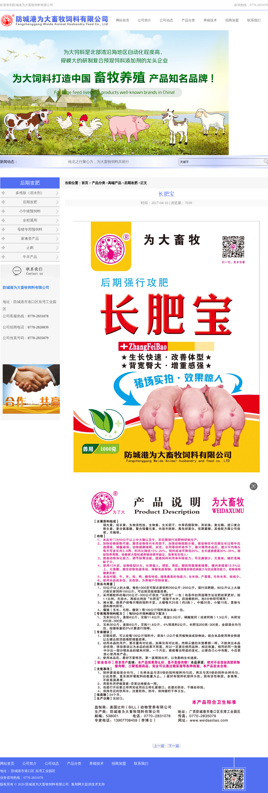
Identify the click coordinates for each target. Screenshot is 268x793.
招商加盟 (232, 20)
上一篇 (159, 746)
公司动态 (166, 20)
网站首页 (122, 20)
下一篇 (173, 746)
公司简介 (144, 20)
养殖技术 (210, 20)
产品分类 (188, 20)
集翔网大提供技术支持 (88, 784)
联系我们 (254, 20)
